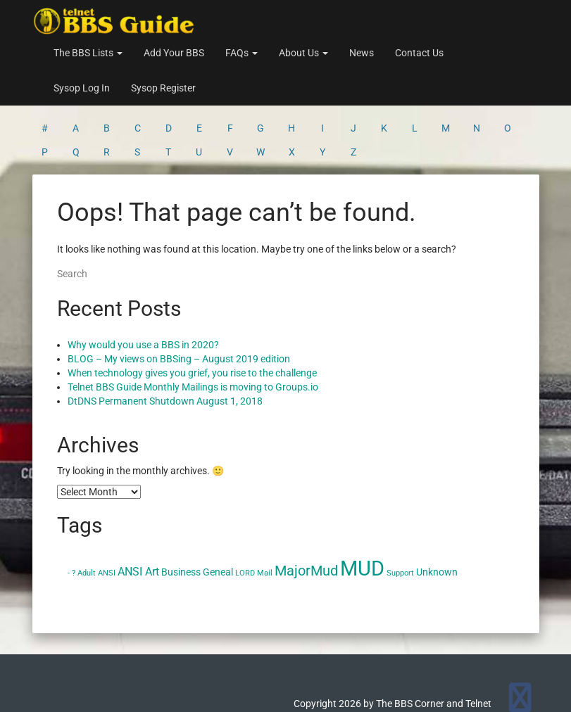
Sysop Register (163, 88)
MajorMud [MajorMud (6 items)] (306, 515)
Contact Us (419, 52)
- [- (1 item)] (69, 518)
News (361, 52)
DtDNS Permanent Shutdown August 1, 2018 (165, 346)
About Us (303, 52)
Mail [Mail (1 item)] (264, 518)
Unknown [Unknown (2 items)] (437, 517)
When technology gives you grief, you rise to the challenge (192, 318)
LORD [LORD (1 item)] (245, 518)
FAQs (241, 52)
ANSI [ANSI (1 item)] (106, 518)
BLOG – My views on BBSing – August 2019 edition (179, 304)
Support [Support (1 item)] (400, 518)
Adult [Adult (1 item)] (86, 518)
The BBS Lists (88, 52)
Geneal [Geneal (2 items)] (218, 517)
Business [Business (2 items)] (181, 517)
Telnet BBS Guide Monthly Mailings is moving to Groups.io (193, 332)
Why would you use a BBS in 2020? (143, 289)
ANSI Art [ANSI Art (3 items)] (138, 516)
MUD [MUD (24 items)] (362, 514)
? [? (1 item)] (73, 518)
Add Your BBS (174, 52)
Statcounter (26, 705)
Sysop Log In (82, 88)
